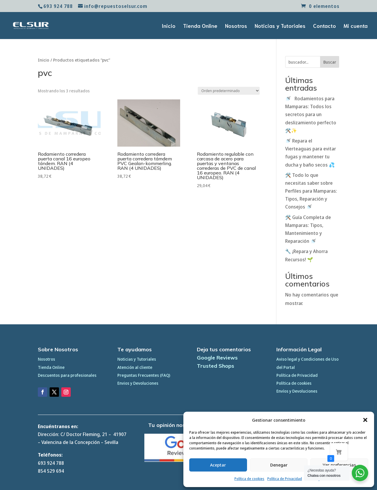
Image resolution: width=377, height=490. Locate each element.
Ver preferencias (339, 465)
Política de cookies (249, 478)
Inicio (168, 26)
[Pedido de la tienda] (229, 91)
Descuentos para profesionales (67, 375)
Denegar (279, 465)
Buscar (329, 62)
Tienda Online (200, 26)
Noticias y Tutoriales (280, 26)
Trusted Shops (215, 365)
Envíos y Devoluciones (296, 391)
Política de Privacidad (284, 478)
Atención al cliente (134, 367)
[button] (365, 420)
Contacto (324, 26)
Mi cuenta (356, 26)
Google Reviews (217, 357)
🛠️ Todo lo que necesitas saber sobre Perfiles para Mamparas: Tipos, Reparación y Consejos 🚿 (311, 191)
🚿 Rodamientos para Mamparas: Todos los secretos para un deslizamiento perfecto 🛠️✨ (310, 114)
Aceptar (218, 465)
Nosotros (236, 26)
